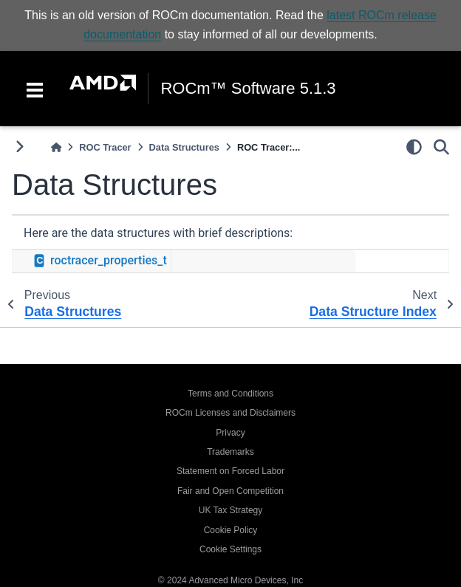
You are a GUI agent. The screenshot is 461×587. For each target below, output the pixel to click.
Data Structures (184, 147)
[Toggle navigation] (35, 89)
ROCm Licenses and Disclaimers (230, 413)
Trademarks (230, 452)
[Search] (441, 146)
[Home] (56, 147)
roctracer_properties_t (108, 260)
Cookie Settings (230, 549)
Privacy (230, 433)
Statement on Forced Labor (230, 471)
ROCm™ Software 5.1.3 (247, 88)
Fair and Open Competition (230, 491)
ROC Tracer (105, 147)
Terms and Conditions (230, 393)
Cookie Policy (231, 530)
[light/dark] (414, 146)
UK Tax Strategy (230, 510)
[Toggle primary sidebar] (19, 146)
